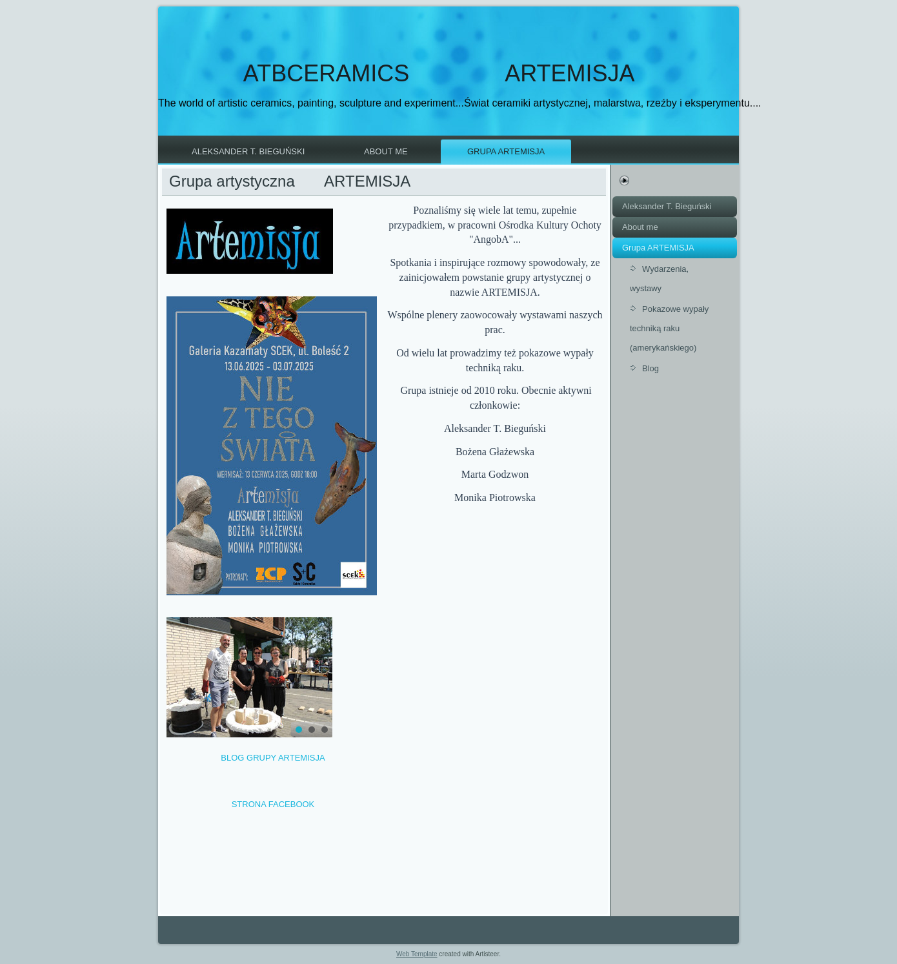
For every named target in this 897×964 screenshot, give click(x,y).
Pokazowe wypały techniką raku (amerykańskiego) (669, 328)
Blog (650, 368)
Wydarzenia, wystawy (659, 278)
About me (386, 151)
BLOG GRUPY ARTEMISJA (273, 758)
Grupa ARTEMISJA (506, 151)
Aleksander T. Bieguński (248, 151)
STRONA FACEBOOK (273, 804)
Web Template (417, 954)
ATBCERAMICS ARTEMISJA (439, 73)
